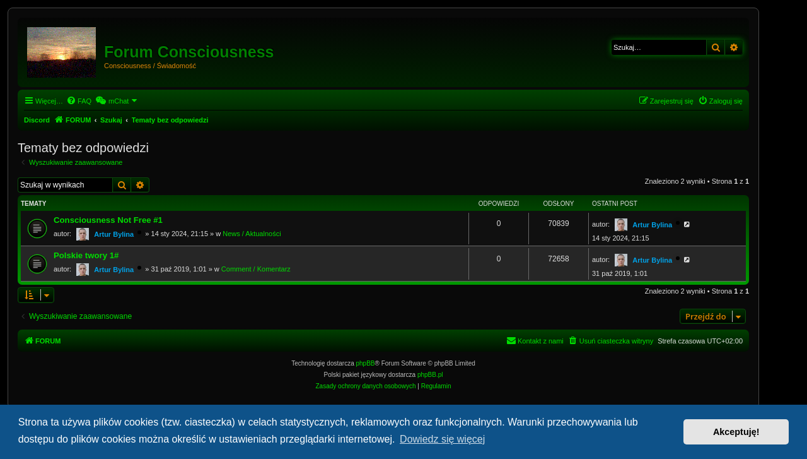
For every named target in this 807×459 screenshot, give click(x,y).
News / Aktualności (252, 233)
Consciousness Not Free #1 (108, 220)
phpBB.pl (430, 374)
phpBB (365, 363)
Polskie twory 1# (86, 255)
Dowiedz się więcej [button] (442, 439)
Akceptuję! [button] (736, 432)
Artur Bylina (114, 234)
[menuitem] (78, 101)
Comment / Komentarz (256, 269)
